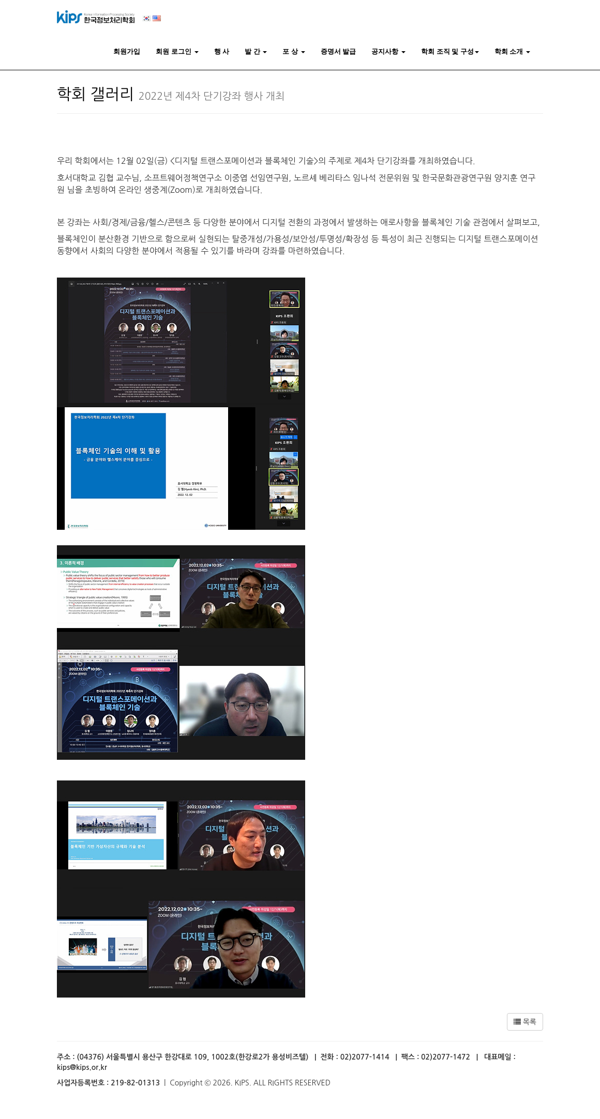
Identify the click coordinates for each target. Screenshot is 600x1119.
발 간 (256, 51)
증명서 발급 (338, 51)
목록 (525, 1021)
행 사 (222, 51)
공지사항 (388, 51)
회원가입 (126, 51)
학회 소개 (512, 51)
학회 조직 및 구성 (450, 51)
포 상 (293, 51)
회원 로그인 (177, 51)
